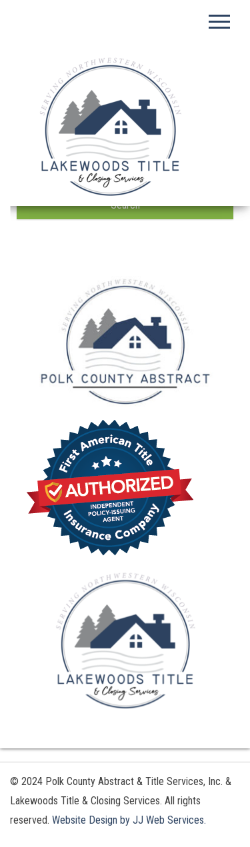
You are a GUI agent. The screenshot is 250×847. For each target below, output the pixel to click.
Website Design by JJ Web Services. (129, 820)
